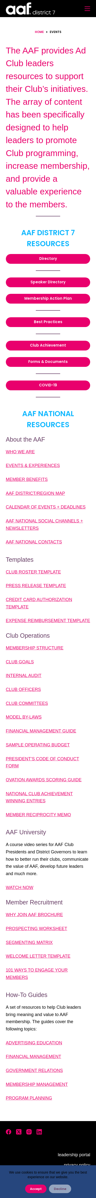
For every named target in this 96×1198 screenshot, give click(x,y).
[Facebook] (8, 1131)
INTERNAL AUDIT (23, 675)
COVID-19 (48, 385)
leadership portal (74, 1154)
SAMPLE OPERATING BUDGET (38, 744)
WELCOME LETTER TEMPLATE (38, 956)
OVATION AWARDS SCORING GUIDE (44, 779)
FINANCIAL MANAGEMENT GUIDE (41, 731)
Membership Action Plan (48, 298)
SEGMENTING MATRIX (29, 942)
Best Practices (48, 321)
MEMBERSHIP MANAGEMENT (37, 1084)
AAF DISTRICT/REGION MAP (35, 493)
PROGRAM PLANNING (29, 1098)
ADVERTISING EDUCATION (34, 1042)
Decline (60, 1189)
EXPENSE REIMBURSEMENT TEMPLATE (48, 620)
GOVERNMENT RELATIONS (34, 1070)
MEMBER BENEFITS (27, 479)
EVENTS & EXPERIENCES (33, 465)
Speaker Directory (48, 282)
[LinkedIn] (39, 1131)
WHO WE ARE (20, 451)
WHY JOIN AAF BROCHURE (34, 914)
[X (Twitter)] (18, 1131)
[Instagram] (29, 1131)
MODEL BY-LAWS (24, 717)
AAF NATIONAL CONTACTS (34, 542)
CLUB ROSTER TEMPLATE (33, 572)
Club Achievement (48, 345)
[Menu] (87, 8)
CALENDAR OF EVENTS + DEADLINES (46, 507)
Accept (36, 1189)
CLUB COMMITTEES (27, 703)
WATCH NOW (19, 887)
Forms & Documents (48, 361)
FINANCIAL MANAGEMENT (33, 1056)
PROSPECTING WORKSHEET (36, 928)
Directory (48, 258)
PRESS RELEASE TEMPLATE (36, 585)
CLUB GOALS (20, 661)
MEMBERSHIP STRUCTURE (35, 648)
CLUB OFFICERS (23, 689)
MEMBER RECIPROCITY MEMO (38, 814)
